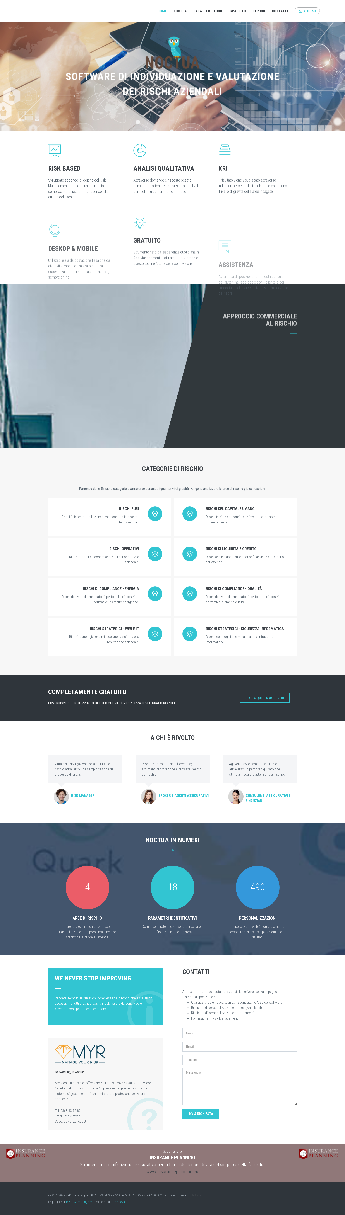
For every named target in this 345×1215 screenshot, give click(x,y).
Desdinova (118, 1202)
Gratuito (238, 11)
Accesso (307, 11)
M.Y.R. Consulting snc (79, 1202)
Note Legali (195, 1195)
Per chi (259, 11)
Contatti (280, 11)
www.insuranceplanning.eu (172, 1171)
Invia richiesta (200, 1114)
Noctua (180, 11)
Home (162, 11)
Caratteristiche (208, 11)
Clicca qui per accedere (264, 698)
